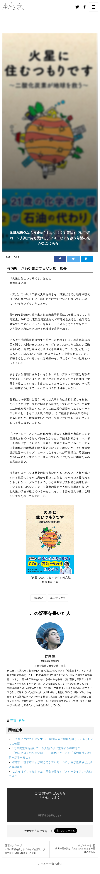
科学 (22, 720)
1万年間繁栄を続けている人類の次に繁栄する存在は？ (46, 748)
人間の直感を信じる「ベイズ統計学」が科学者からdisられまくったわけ (26, 849)
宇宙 (13, 720)
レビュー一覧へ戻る (50, 863)
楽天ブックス (58, 598)
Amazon (38, 598)
